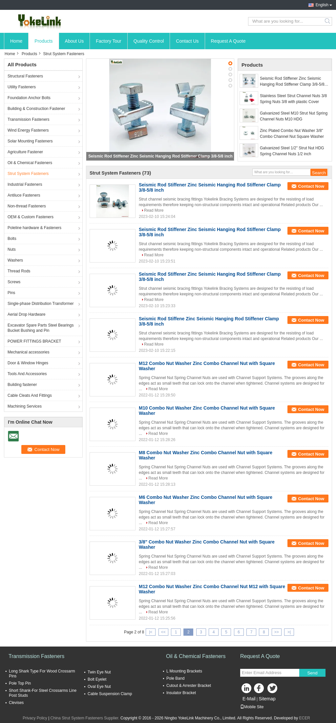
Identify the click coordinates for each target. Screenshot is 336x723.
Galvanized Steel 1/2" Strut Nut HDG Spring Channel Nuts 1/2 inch (292, 151)
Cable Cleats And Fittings (30, 395)
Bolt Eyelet (97, 679)
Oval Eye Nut (99, 686)
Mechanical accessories (28, 352)
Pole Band (175, 678)
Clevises (16, 702)
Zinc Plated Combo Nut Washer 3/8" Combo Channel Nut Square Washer (292, 133)
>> (276, 632)
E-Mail (249, 698)
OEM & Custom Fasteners (30, 217)
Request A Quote (228, 41)
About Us (74, 41)
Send (312, 672)
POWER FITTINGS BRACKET (34, 341)
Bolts (12, 238)
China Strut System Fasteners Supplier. (85, 718)
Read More (153, 210)
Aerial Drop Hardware (26, 314)
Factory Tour (108, 41)
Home (16, 41)
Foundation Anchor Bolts (29, 98)
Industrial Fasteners (25, 184)
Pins (11, 292)
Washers (15, 260)
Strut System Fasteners (28, 173)
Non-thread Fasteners (27, 206)
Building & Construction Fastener (36, 108)
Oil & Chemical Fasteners (30, 162)
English (322, 5)
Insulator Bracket (181, 693)
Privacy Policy (35, 718)
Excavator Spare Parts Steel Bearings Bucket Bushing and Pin (41, 328)
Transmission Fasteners (29, 119)
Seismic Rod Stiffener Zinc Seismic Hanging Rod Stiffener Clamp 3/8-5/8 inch (160, 156)
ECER (304, 718)
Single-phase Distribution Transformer (41, 303)
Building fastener (22, 384)
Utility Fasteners (22, 87)
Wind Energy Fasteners (28, 130)
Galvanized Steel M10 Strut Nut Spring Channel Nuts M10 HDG (293, 116)
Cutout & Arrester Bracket (188, 685)
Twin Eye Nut (99, 672)
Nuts (12, 249)
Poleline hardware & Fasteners (34, 227)
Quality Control (149, 41)
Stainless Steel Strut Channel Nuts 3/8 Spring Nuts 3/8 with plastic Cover (293, 99)
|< (150, 632)
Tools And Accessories (27, 374)
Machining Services (25, 406)
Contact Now (311, 186)
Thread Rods (19, 271)
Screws (14, 282)
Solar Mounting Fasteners (30, 141)
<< (163, 632)
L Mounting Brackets (184, 671)
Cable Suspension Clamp (110, 693)
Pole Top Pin (20, 683)
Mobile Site (251, 707)
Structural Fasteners (25, 76)
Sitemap (267, 698)
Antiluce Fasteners (24, 195)
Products (43, 41)
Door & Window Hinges (28, 363)
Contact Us (187, 41)
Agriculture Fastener (25, 152)
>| (289, 632)
